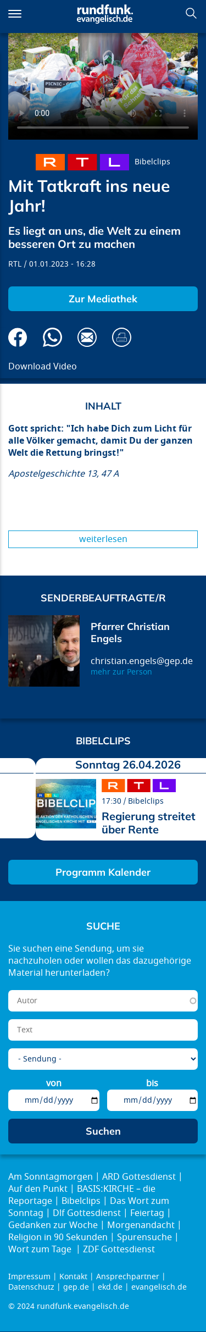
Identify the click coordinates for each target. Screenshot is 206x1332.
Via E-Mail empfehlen (87, 337)
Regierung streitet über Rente (149, 822)
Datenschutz (31, 1287)
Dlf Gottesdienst (87, 1213)
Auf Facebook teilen (17, 337)
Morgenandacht (141, 1225)
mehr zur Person (121, 672)
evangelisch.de (159, 1287)
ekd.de (110, 1287)
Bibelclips (152, 162)
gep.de (76, 1287)
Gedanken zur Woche (53, 1225)
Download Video (42, 366)
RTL (14, 264)
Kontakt (73, 1277)
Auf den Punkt (38, 1189)
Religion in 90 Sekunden (58, 1237)
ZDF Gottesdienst (119, 1249)
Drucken (121, 337)
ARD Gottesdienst (139, 1177)
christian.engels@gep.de (142, 661)
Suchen (191, 13)
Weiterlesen (103, 539)
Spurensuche (144, 1237)
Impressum (29, 1277)
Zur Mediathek (103, 298)
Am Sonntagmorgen (50, 1177)
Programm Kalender (103, 872)
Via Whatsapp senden (52, 337)
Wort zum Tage (41, 1249)
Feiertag (147, 1213)
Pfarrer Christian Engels (130, 632)
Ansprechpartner (127, 1277)
